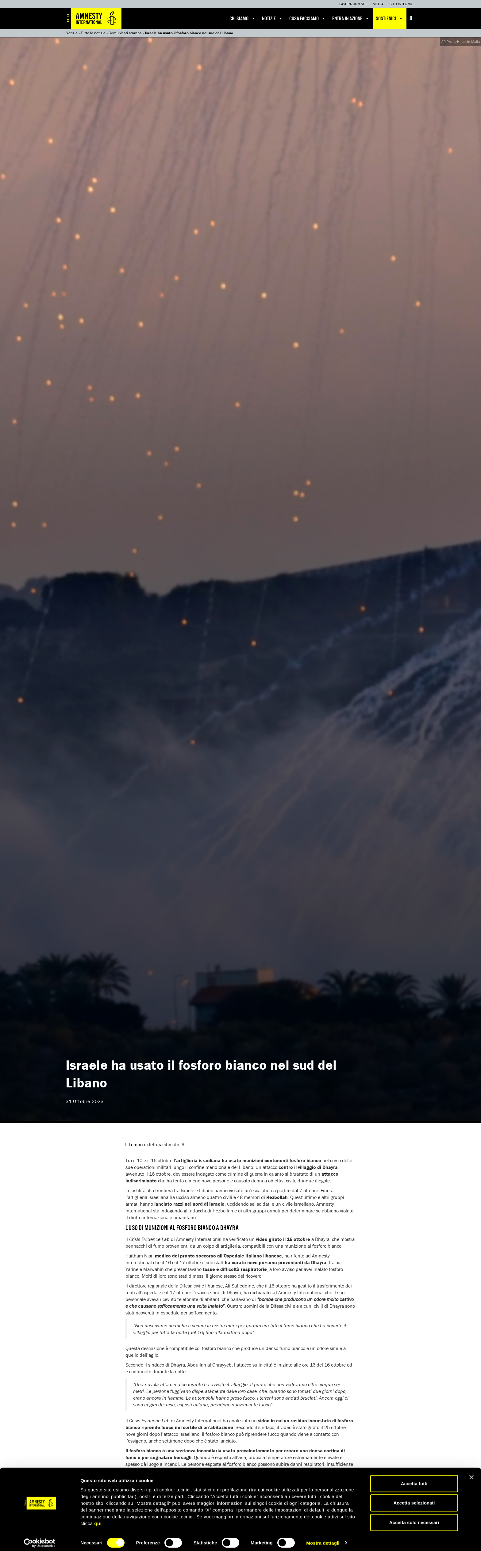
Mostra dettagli (322, 1539)
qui (98, 1519)
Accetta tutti (414, 1479)
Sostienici (389, 18)
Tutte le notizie (93, 33)
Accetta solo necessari (414, 1518)
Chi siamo (242, 18)
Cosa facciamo (307, 18)
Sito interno (401, 4)
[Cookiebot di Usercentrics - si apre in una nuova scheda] (40, 1539)
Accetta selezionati (414, 1499)
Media (378, 4)
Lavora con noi (353, 4)
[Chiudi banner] (471, 1473)
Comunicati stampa (125, 33)
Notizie (272, 18)
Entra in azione (351, 18)
